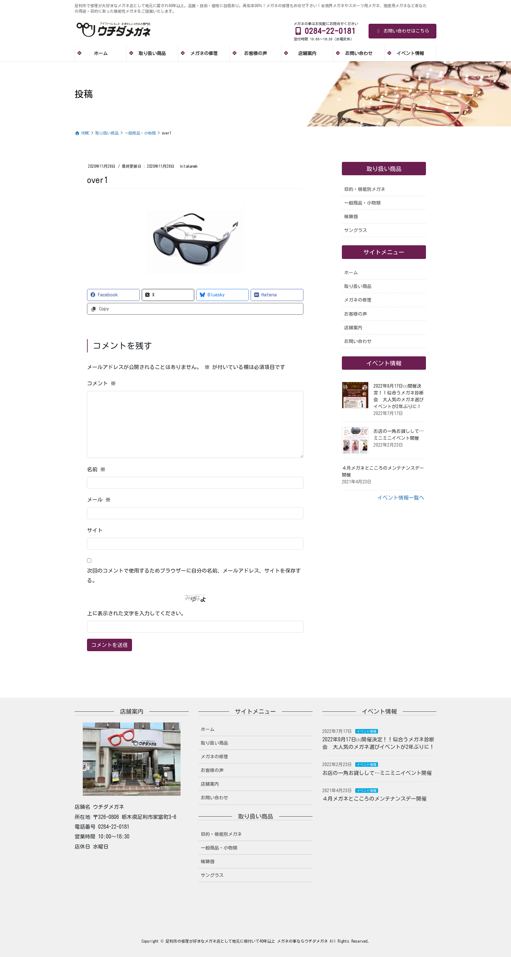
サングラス (355, 230)
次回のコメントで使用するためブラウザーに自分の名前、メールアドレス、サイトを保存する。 (194, 575)
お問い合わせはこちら (403, 31)
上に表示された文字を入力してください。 (136, 613)
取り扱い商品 (358, 286)
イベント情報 (366, 731)
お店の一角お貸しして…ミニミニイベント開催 (377, 773)
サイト (95, 530)
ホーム (351, 272)
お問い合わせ (358, 341)
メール (98, 499)
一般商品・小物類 (362, 203)
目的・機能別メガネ (364, 189)
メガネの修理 (358, 300)
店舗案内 (353, 327)
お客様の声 (355, 314)
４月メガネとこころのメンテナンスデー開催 (374, 798)
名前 (96, 469)
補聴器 (351, 216)
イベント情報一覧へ (400, 497)
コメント (101, 383)
